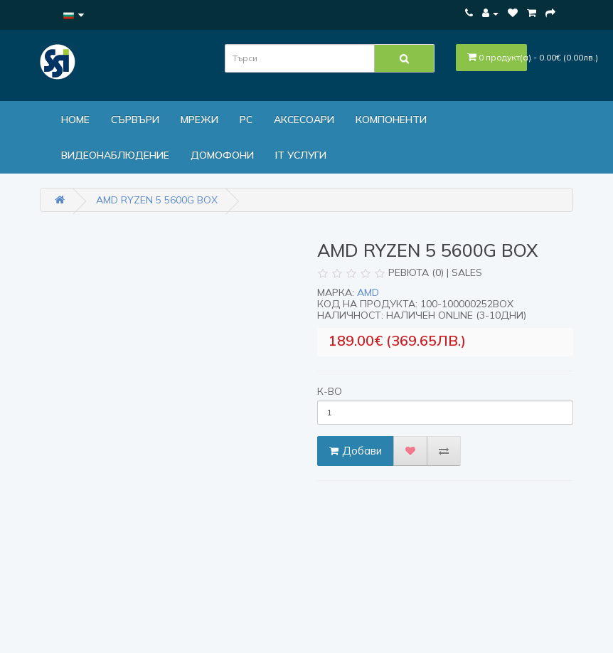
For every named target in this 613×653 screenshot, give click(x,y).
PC (246, 119)
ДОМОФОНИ (222, 155)
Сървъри (135, 119)
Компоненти (391, 119)
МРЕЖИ (199, 119)
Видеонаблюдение (115, 155)
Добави (355, 450)
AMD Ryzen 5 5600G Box (157, 199)
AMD (368, 292)
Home (75, 119)
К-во (329, 391)
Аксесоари (304, 119)
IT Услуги (300, 155)
